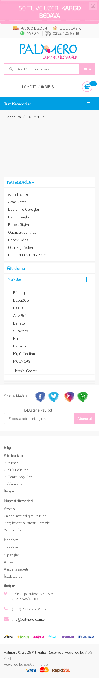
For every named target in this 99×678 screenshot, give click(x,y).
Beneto (19, 323)
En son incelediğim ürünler (25, 515)
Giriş (47, 86)
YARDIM (30, 33)
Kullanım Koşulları (18, 476)
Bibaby (19, 292)
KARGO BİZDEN (30, 28)
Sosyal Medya (15, 395)
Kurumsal (12, 462)
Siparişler (11, 554)
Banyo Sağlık (19, 216)
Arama (9, 508)
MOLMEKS (21, 361)
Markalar (14, 279)
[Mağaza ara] (49, 69)
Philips (18, 338)
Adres (9, 561)
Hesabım (11, 547)
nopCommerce (36, 664)
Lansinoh (20, 345)
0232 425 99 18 (62, 33)
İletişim (9, 491)
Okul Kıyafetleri (20, 247)
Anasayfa (13, 116)
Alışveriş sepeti (16, 569)
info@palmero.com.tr (28, 619)
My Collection (24, 353)
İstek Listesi (13, 576)
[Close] (93, 6)
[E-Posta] (43, 418)
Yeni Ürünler (13, 529)
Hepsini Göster (25, 370)
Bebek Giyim (18, 224)
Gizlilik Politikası (16, 469)
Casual (19, 307)
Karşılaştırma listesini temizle (27, 522)
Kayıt (29, 86)
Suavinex (20, 330)
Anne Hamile (18, 194)
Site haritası (13, 455)
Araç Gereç (17, 201)
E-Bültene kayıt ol (38, 410)
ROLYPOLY (35, 116)
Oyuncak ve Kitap (22, 232)
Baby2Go (21, 300)
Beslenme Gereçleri (24, 209)
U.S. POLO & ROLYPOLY (27, 255)
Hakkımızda (13, 483)
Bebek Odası (18, 239)
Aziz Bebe (21, 315)
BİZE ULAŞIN (67, 28)
